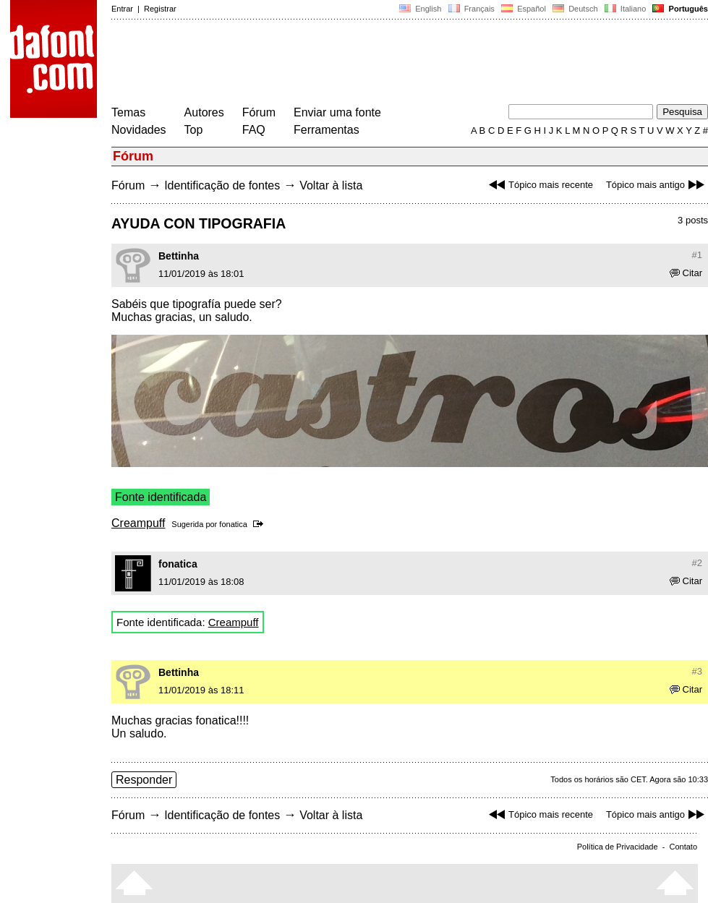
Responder (144, 780)
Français (470, 8)
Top (193, 130)
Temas (128, 112)
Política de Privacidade (617, 846)
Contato (683, 846)
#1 (697, 254)
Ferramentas (326, 130)
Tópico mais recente (539, 184)
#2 (697, 562)
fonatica (233, 524)
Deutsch (575, 8)
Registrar (160, 8)
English (420, 8)
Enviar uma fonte (337, 112)
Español (523, 8)
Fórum (259, 112)
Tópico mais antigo (657, 184)
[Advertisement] (374, 63)
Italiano (625, 8)
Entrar (122, 8)
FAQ (253, 130)
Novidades (138, 130)
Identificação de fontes (222, 185)
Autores (204, 112)
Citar (686, 273)
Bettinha (178, 256)
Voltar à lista (330, 185)
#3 (697, 671)
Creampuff (138, 523)
